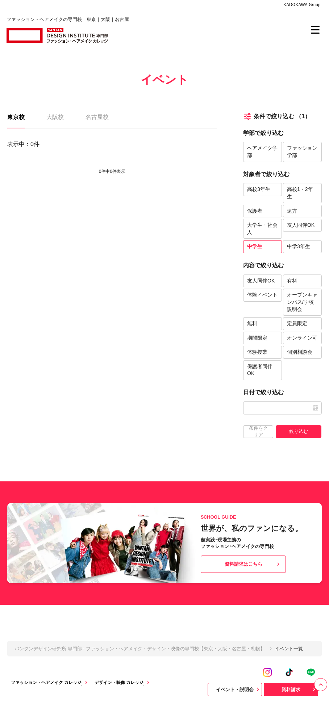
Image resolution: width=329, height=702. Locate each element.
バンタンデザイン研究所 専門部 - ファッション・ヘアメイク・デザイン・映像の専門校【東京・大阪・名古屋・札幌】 (139, 648)
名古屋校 (97, 117)
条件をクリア (258, 431)
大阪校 (55, 117)
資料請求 (299, 689)
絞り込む (298, 431)
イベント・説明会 (238, 689)
